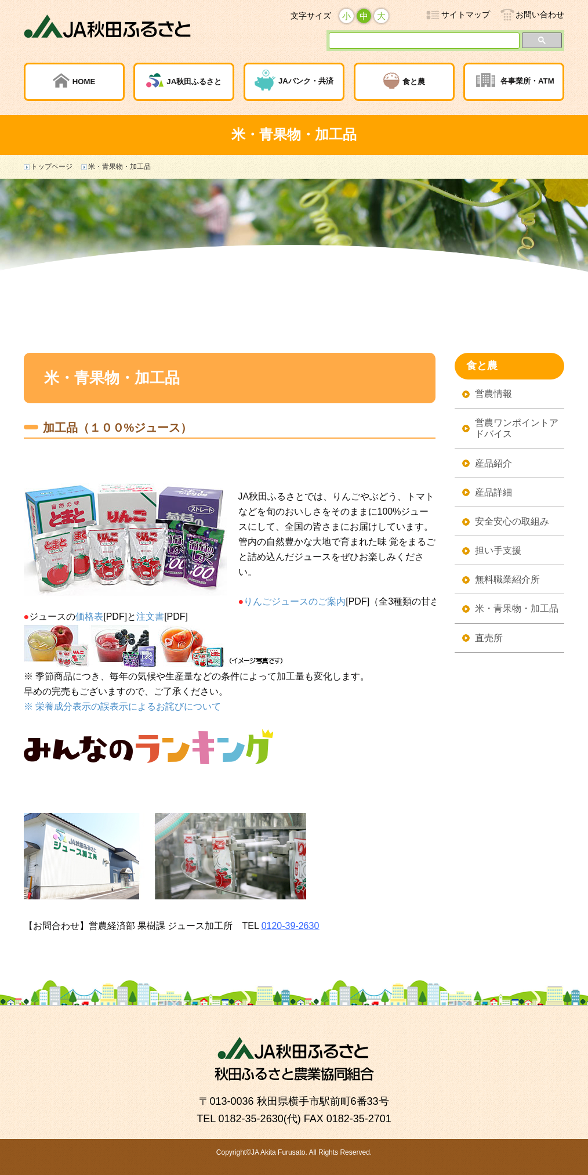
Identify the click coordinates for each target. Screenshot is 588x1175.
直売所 (489, 638)
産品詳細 (493, 492)
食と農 (413, 81)
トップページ (51, 166)
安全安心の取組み (512, 521)
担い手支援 (498, 550)
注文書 (150, 616)
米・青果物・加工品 (516, 608)
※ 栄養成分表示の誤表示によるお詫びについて (122, 706)
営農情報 (493, 394)
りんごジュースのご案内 (295, 601)
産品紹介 (493, 463)
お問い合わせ (540, 14)
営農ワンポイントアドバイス (516, 428)
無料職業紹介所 (507, 579)
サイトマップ (465, 14)
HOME (84, 81)
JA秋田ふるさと (194, 81)
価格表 (89, 616)
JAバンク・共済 (305, 81)
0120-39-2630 (291, 926)
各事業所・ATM (527, 81)
